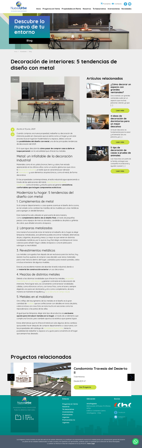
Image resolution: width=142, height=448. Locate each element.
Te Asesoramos (99, 9)
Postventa (105, 4)
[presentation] (10, 379)
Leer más (120, 110)
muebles (30, 303)
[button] (136, 442)
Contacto (117, 4)
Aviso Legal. (91, 443)
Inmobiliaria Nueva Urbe (53, 328)
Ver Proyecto (85, 387)
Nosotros (87, 9)
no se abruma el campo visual (57, 292)
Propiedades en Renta (71, 9)
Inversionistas (114, 9)
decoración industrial (27, 170)
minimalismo (23, 172)
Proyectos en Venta (51, 9)
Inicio (38, 9)
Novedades (126, 9)
